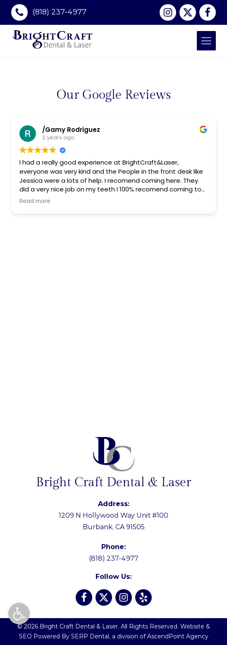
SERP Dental (90, 636)
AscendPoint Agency (177, 636)
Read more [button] (34, 201)
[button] (19, 613)
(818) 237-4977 (114, 552)
